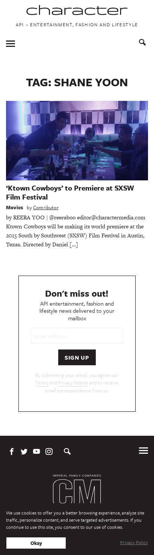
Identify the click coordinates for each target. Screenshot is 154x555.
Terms (41, 382)
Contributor (46, 207)
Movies (14, 207)
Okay (36, 543)
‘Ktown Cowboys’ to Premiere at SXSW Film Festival (70, 192)
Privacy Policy (134, 542)
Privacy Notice (73, 382)
